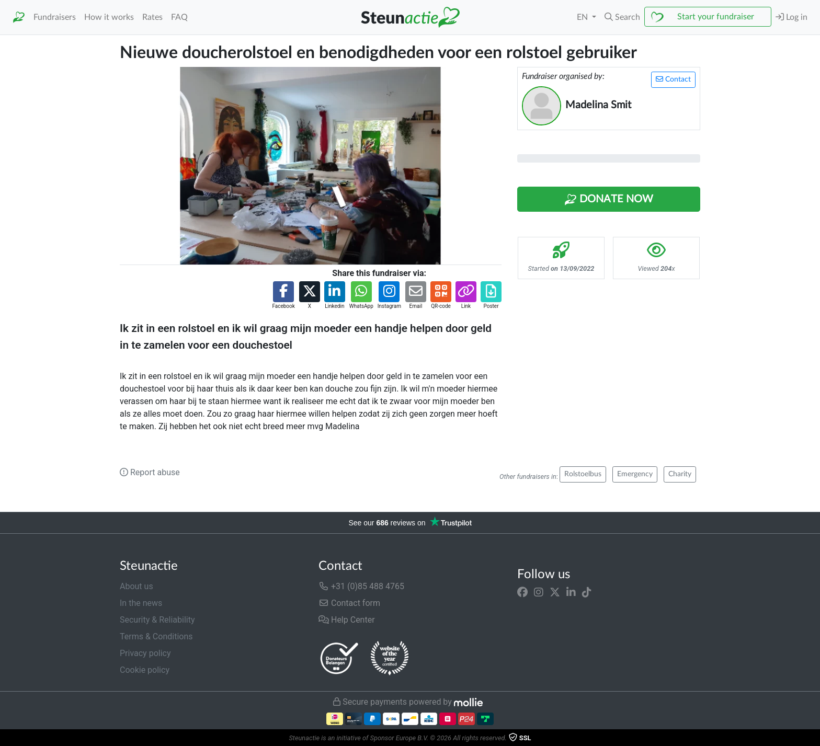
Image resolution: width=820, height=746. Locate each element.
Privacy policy (145, 653)
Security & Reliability (157, 620)
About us (136, 586)
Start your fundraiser (715, 17)
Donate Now (608, 199)
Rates (152, 17)
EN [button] (583, 17)
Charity (679, 474)
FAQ (179, 17)
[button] (622, 17)
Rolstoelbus (582, 474)
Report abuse (150, 472)
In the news (141, 603)
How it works (109, 17)
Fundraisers (54, 17)
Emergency (635, 474)
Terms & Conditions (156, 636)
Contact (673, 79)
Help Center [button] (346, 620)
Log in (791, 17)
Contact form (349, 603)
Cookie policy (144, 670)
